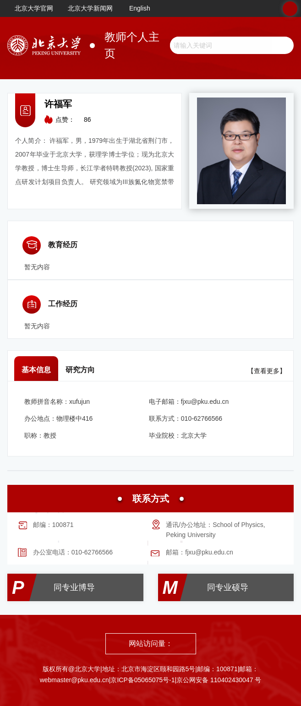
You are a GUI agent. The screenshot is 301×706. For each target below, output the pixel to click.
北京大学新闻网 (90, 8)
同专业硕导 (227, 587)
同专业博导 (74, 587)
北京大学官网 (34, 8)
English (139, 8)
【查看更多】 (266, 371)
